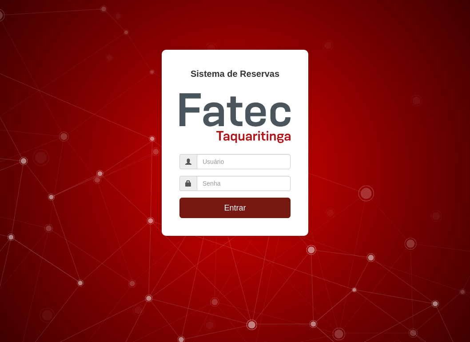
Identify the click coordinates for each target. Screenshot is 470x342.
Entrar (235, 207)
